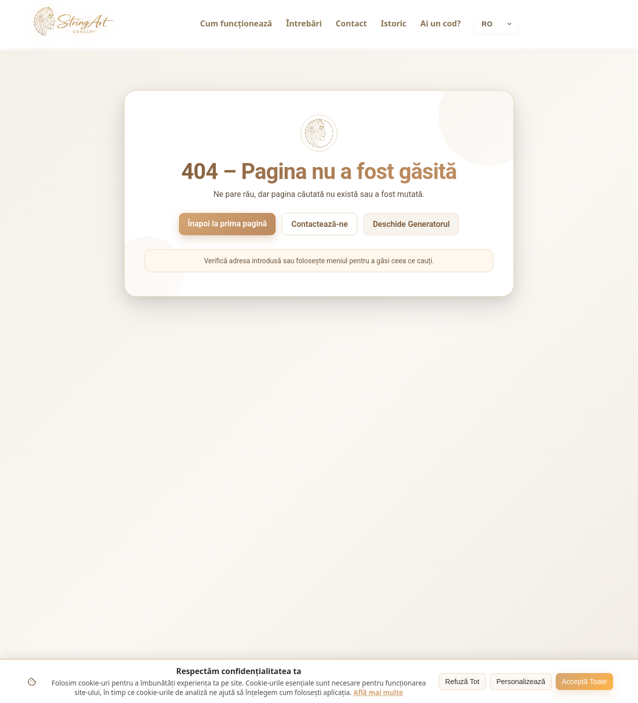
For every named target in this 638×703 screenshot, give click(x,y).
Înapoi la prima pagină (227, 223)
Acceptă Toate (584, 682)
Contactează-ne (319, 224)
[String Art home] (74, 23)
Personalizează (520, 682)
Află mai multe (378, 692)
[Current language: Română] (497, 24)
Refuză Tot (462, 682)
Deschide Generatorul (411, 224)
